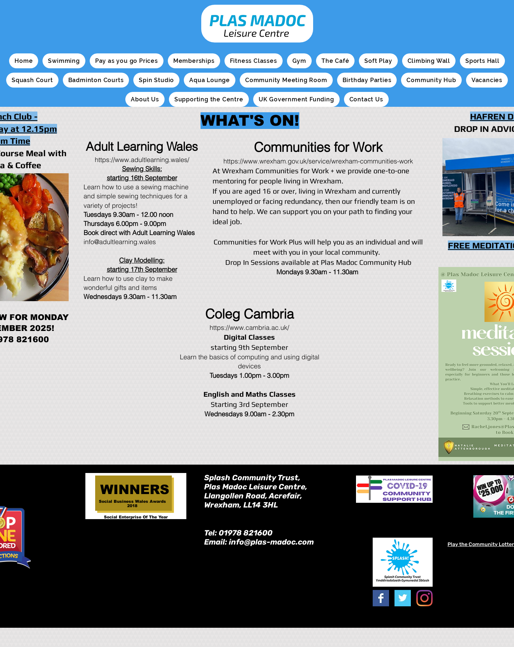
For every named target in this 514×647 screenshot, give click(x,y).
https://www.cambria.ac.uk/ (249, 327)
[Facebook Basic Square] (381, 598)
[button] (64, 60)
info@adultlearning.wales (120, 242)
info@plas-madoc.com (271, 541)
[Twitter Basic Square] (402, 598)
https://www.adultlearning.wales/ (142, 159)
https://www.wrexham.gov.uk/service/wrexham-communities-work (318, 161)
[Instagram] (424, 598)
